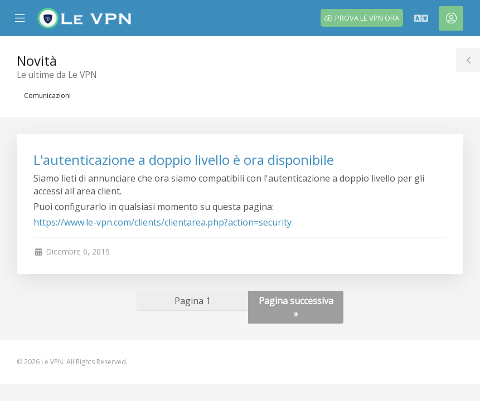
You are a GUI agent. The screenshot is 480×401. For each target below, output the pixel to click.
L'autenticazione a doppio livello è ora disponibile (183, 159)
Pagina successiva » (296, 307)
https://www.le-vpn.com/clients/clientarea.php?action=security (162, 222)
